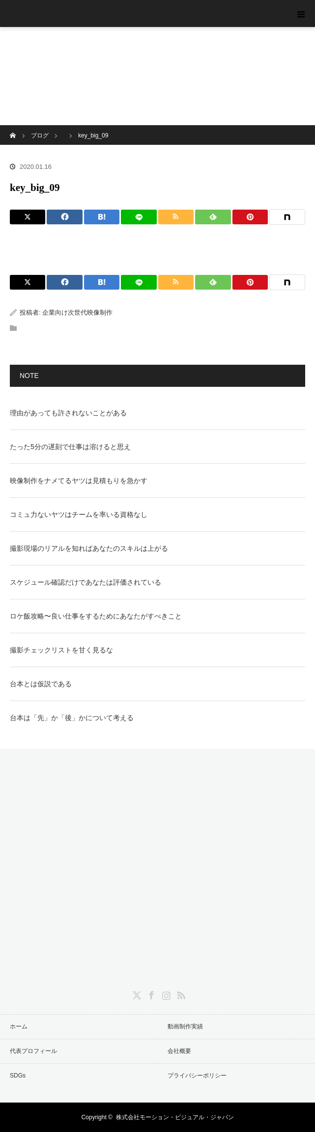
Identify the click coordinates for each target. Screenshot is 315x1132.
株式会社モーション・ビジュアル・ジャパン (175, 1117)
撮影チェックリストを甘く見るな (61, 650)
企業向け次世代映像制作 (77, 312)
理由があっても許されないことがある (68, 413)
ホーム (19, 1026)
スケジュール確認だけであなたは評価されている (85, 582)
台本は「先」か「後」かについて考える (72, 718)
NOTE (29, 375)
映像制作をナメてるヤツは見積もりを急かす (78, 481)
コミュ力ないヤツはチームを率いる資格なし (78, 514)
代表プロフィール (33, 1051)
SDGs (18, 1075)
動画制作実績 (185, 1026)
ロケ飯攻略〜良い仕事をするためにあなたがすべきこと (96, 616)
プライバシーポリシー (197, 1075)
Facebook (150, 993)
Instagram (165, 993)
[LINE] (138, 217)
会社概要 (179, 1051)
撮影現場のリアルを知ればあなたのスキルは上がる (89, 548)
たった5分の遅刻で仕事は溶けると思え (70, 447)
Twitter (135, 993)
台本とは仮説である (41, 684)
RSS (179, 993)
